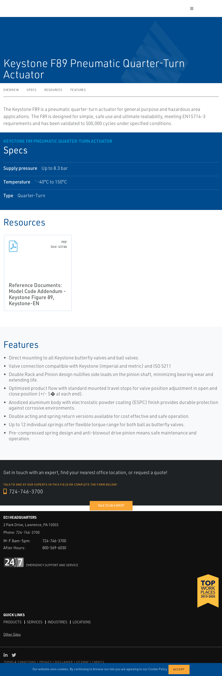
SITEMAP (82, 662)
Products (12, 622)
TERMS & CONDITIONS (20, 662)
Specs (31, 90)
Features (78, 90)
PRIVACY (45, 662)
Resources (53, 90)
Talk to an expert (111, 505)
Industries (58, 622)
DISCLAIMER (64, 662)
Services (35, 622)
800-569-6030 (55, 547)
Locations (82, 622)
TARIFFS (98, 662)
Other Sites (12, 634)
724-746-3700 (23, 491)
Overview (11, 90)
